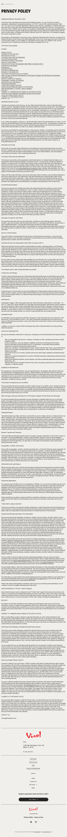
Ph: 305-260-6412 (28, 752)
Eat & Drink (33, 759)
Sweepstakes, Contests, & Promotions (12, 80)
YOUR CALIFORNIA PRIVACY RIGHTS (12, 95)
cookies (9, 540)
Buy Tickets (32, 799)
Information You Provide (8, 56)
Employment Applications (8, 83)
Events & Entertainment (33, 768)
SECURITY (4, 90)
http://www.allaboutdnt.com (53, 597)
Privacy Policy (9, 4)
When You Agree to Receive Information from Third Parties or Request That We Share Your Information (30, 75)
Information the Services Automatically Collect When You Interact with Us (22, 64)
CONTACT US (5, 98)
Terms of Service (46, 831)
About (33, 778)
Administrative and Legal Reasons (11, 82)
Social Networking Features (9, 59)
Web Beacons (5, 67)
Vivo (2, 4)
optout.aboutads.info (48, 562)
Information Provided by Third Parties (12, 60)
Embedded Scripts (6, 69)
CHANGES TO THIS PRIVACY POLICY (12, 97)
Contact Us (33, 781)
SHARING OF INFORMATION (9, 72)
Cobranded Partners (7, 77)
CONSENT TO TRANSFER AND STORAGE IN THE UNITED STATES (21, 92)
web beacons (18, 540)
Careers (33, 773)
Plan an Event (33, 762)
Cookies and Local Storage (9, 65)
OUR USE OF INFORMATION (9, 70)
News (33, 788)
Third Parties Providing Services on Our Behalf (14, 74)
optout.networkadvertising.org (21, 560)
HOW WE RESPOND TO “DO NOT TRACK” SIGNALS (16, 88)
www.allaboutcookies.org (10, 288)
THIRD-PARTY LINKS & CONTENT (11, 85)
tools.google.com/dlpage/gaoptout (23, 573)
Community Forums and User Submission (13, 57)
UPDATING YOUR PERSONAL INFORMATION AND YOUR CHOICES (21, 93)
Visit (33, 765)
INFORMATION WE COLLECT (10, 54)
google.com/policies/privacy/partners (12, 572)
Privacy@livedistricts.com (8, 141)
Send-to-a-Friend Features (9, 62)
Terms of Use (38, 817)
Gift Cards (32, 784)
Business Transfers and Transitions (11, 79)
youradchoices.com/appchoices (37, 578)
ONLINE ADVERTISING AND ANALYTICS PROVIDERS (17, 87)
